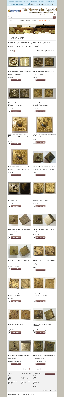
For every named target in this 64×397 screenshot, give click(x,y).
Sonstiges (35, 386)
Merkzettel (10, 379)
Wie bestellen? (24, 383)
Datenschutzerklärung (25, 379)
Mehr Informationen (16, 79)
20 (50, 50)
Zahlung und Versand (25, 381)
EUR (45, 14)
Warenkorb (10, 377)
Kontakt (10, 375)
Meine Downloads (12, 385)
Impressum (23, 375)
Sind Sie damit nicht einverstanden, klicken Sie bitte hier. (42, 4)
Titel (41, 50)
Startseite (12, 20)
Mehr (49, 20)
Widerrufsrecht (24, 382)
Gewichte (35, 381)
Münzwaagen (42, 20)
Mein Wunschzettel (12, 381)
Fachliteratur (35, 385)
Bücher (34, 383)
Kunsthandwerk (20, 20)
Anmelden (50, 14)
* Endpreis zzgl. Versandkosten (49, 390)
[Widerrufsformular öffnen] (50, 374)
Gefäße (34, 20)
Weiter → (23, 50)
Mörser (28, 20)
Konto (9, 378)
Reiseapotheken (36, 382)
